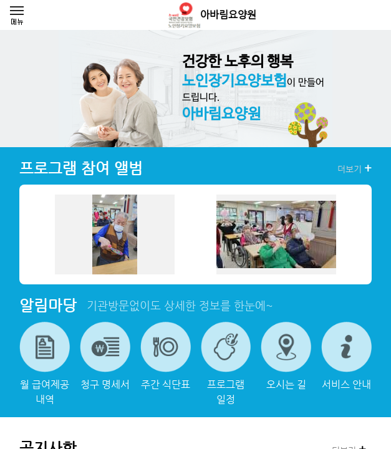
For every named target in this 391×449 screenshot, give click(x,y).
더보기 (354, 168)
